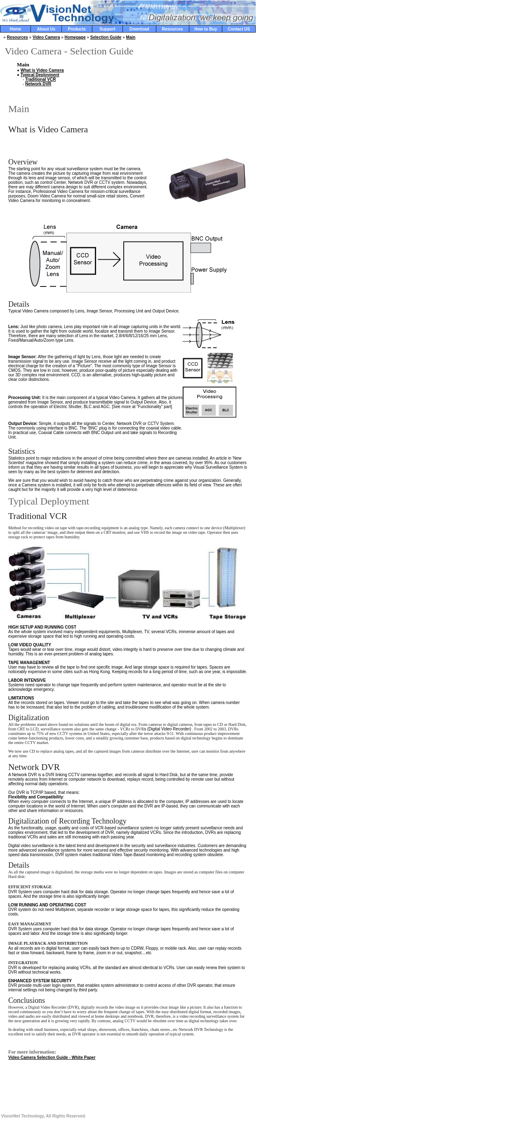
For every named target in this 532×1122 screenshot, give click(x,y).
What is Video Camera (42, 70)
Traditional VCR (40, 79)
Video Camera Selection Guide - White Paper (52, 1057)
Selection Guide (106, 37)
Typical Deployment (40, 75)
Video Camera (46, 37)
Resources (17, 37)
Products (76, 29)
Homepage (75, 37)
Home (15, 29)
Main (131, 37)
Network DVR (38, 84)
